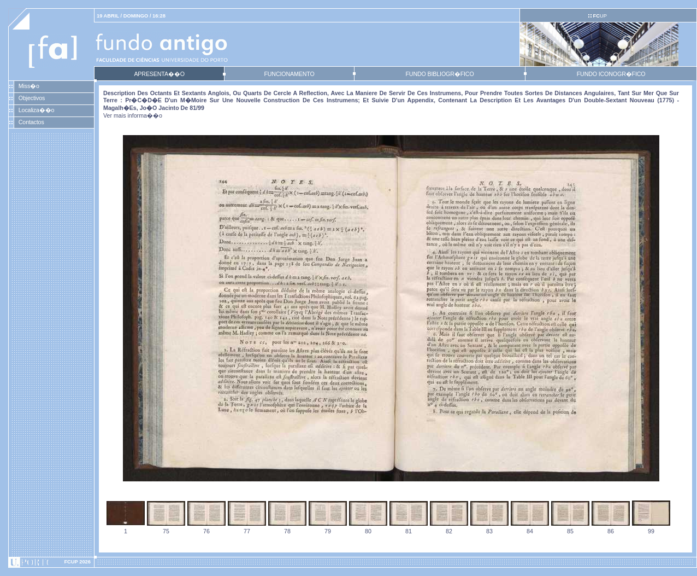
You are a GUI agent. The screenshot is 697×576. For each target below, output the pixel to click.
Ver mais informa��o (132, 115)
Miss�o (29, 86)
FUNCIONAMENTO (289, 74)
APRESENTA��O (159, 74)
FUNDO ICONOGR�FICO (611, 74)
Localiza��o (37, 110)
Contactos (31, 122)
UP (599, 16)
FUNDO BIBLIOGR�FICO (439, 74)
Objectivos (32, 98)
